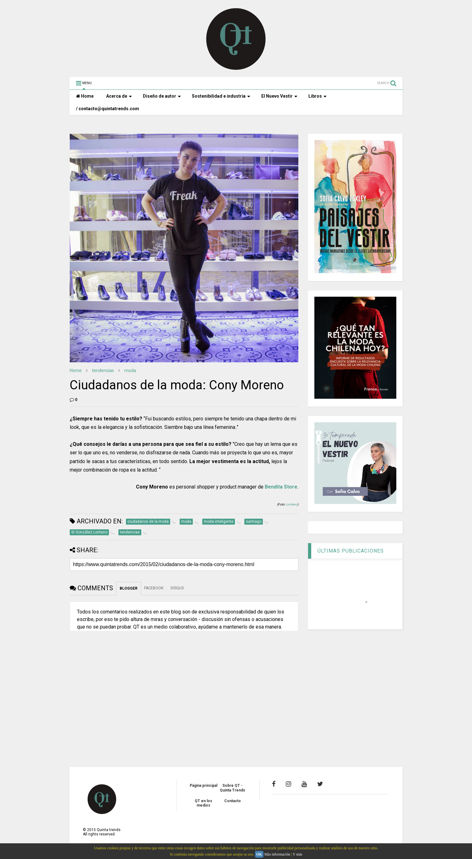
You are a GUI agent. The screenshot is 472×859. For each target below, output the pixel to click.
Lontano (291, 504)
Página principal (203, 785)
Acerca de (119, 96)
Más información (277, 854)
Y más (297, 854)
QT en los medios (203, 803)
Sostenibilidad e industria (221, 96)
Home (85, 96)
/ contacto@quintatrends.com (107, 108)
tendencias (103, 370)
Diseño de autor (162, 96)
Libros (317, 96)
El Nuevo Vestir (279, 96)
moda (130, 370)
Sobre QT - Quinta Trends (232, 787)
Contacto (232, 801)
